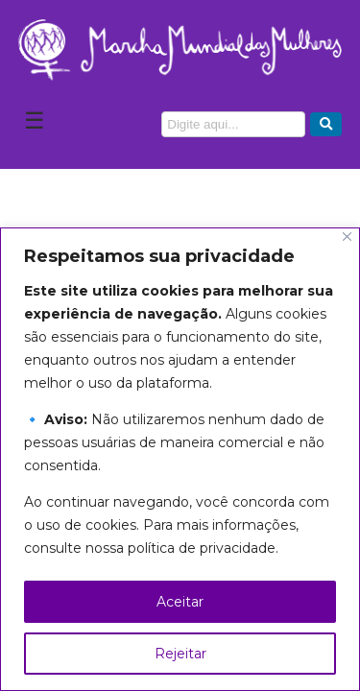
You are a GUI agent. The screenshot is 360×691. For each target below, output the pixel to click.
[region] (180, 459)
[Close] (347, 236)
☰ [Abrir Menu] (34, 120)
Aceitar (180, 601)
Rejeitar (180, 653)
